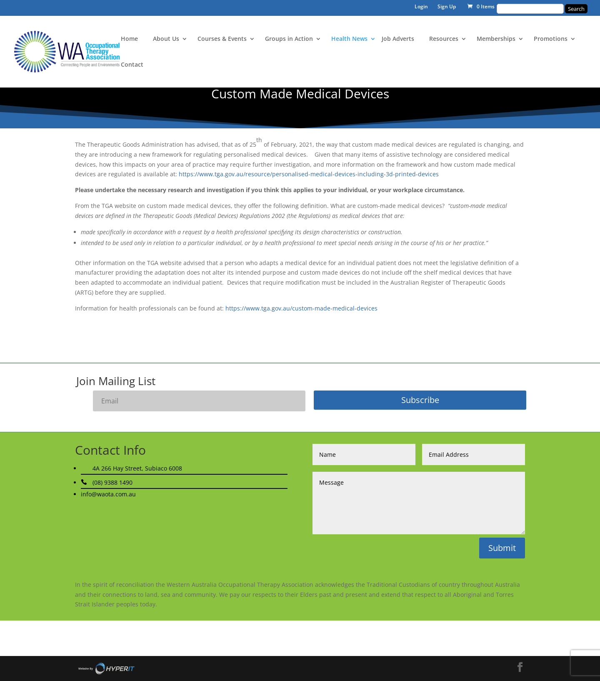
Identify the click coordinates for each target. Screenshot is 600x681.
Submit (502, 547)
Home (129, 39)
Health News (349, 39)
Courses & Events (222, 39)
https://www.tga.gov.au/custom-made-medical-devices (301, 308)
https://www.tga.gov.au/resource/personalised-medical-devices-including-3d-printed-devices (309, 174)
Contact (132, 65)
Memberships (496, 39)
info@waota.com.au (108, 494)
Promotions (551, 39)
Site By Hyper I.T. (106, 668)
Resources (443, 39)
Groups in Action (289, 39)
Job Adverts (398, 39)
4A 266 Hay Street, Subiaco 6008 (137, 468)
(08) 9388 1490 (112, 482)
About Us (166, 39)
